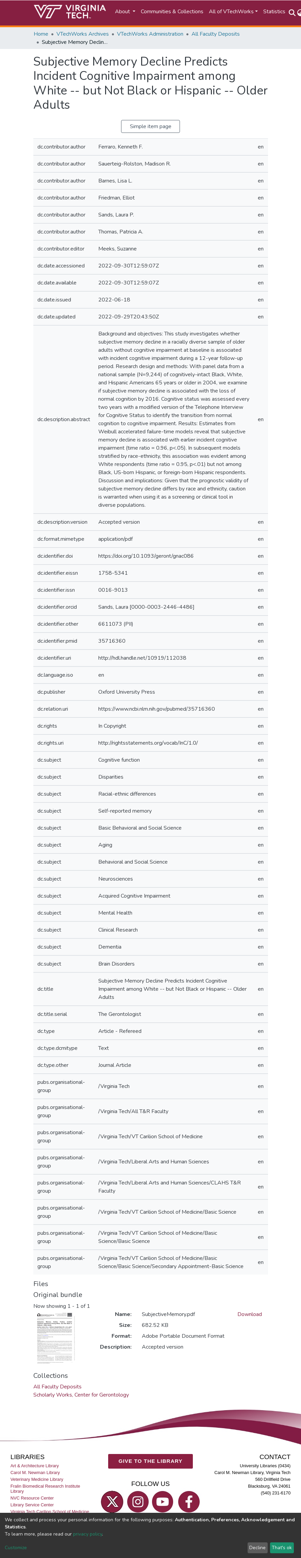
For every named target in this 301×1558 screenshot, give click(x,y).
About (123, 11)
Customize (16, 1547)
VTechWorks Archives (82, 34)
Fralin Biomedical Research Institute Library (45, 1489)
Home (41, 34)
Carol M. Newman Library (35, 1472)
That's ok (282, 1547)
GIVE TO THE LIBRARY (151, 1461)
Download (249, 1314)
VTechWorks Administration (150, 34)
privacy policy (87, 1534)
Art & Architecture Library (35, 1465)
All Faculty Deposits (215, 34)
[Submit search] (292, 13)
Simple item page (150, 126)
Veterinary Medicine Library (37, 1479)
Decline (257, 1547)
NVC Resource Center (32, 1498)
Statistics (274, 11)
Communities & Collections (172, 11)
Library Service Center (32, 1504)
